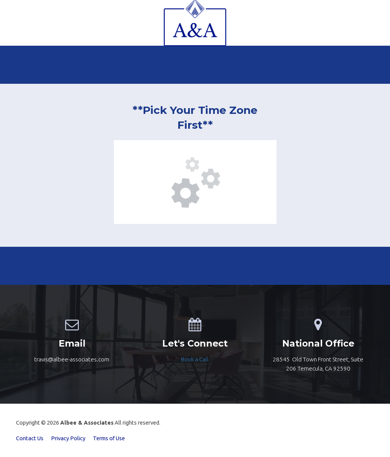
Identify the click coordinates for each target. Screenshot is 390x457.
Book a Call (195, 359)
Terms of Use (109, 438)
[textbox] (195, 359)
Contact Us (29, 438)
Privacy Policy (68, 438)
